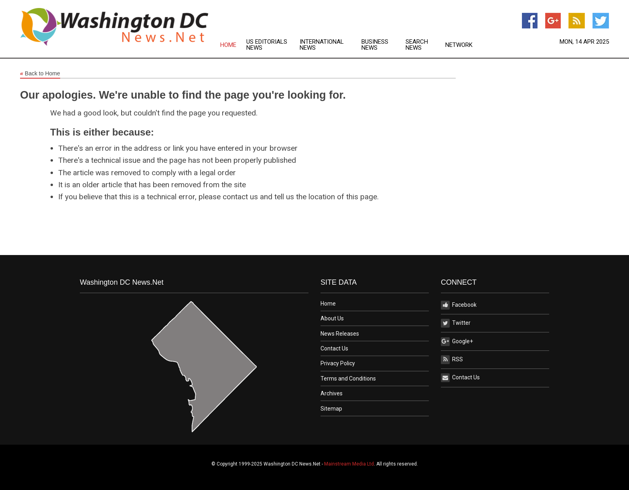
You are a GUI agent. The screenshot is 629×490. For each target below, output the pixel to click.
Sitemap (331, 408)
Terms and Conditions (348, 378)
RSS (452, 359)
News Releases (340, 333)
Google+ (457, 341)
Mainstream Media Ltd (349, 464)
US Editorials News (266, 45)
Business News (374, 45)
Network (459, 45)
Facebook (459, 305)
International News (322, 45)
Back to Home (40, 74)
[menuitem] (233, 45)
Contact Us (334, 348)
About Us (332, 318)
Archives (332, 393)
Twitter (456, 323)
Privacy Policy (338, 363)
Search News (417, 45)
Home (228, 45)
